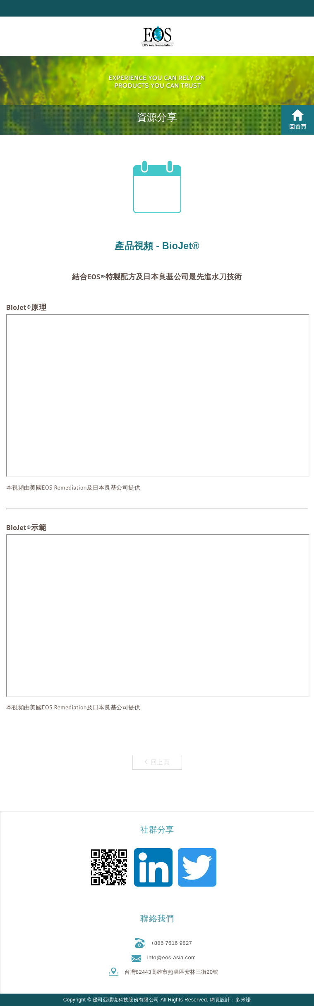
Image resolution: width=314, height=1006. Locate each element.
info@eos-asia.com (171, 957)
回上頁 (157, 761)
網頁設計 (220, 1000)
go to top (158, 999)
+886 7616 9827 (171, 943)
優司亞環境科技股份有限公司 (157, 36)
